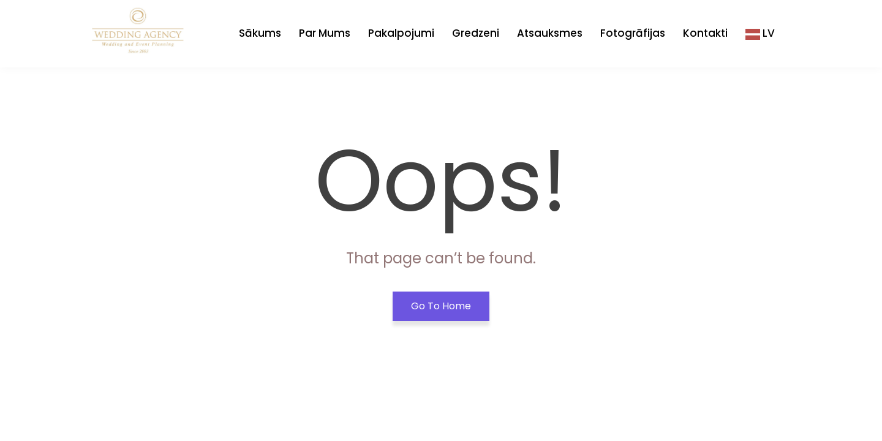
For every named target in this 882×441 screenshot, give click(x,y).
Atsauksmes (549, 33)
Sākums (260, 33)
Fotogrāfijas (632, 33)
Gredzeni (475, 33)
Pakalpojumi (401, 33)
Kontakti (705, 33)
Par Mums (324, 33)
